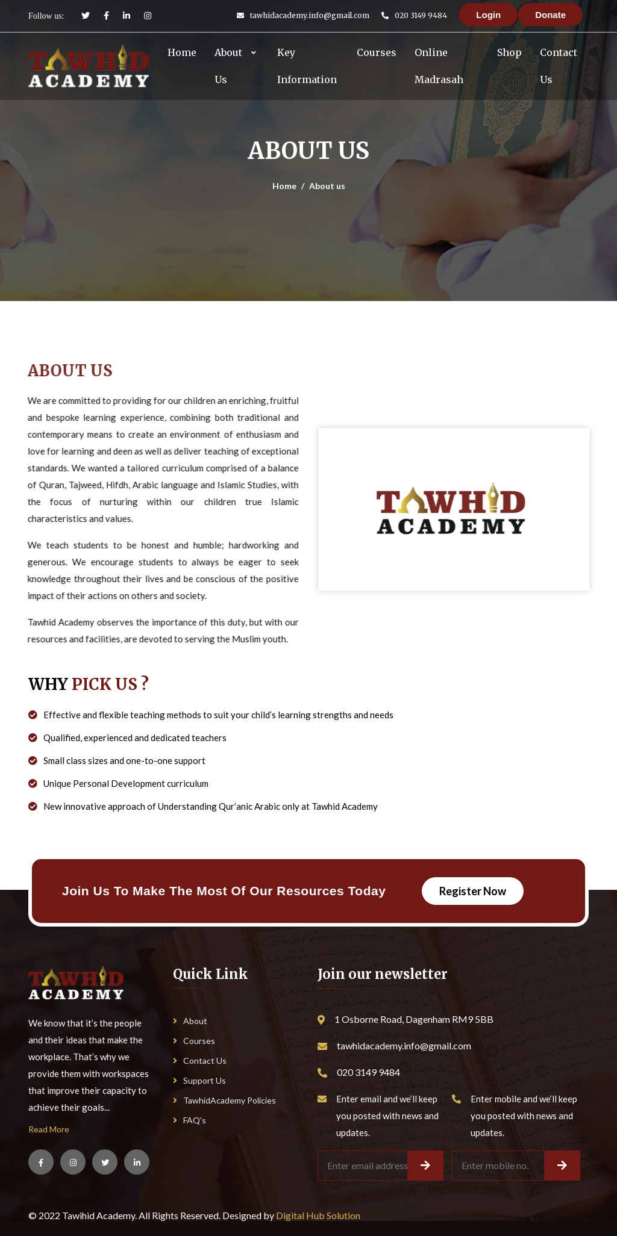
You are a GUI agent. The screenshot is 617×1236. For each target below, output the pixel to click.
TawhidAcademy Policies (224, 1100)
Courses (376, 52)
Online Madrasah (439, 65)
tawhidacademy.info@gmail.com (309, 15)
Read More (48, 1129)
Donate (550, 15)
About (190, 1021)
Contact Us (558, 65)
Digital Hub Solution (318, 1215)
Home (182, 52)
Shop (509, 52)
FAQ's (189, 1120)
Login (488, 15)
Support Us (199, 1080)
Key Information (307, 65)
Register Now (472, 891)
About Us (228, 65)
